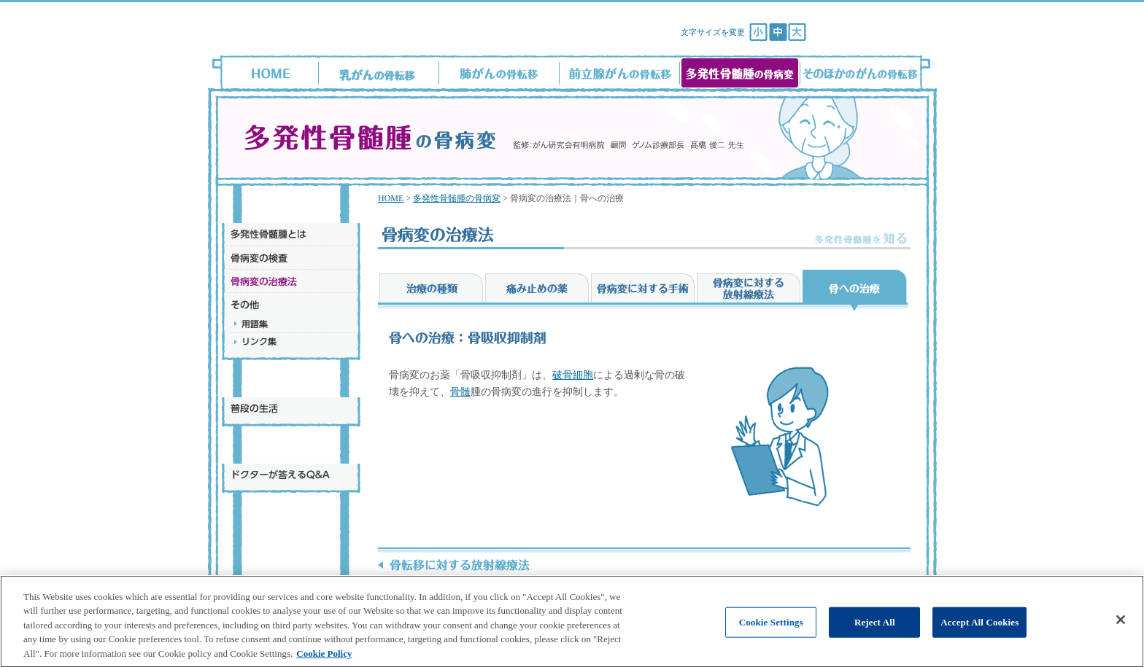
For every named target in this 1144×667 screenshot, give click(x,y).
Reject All (874, 636)
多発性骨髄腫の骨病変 (456, 198)
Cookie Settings (771, 636)
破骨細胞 (572, 375)
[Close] (1121, 633)
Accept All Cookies (979, 636)
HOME (390, 198)
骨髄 (460, 391)
